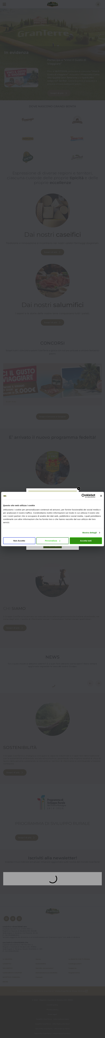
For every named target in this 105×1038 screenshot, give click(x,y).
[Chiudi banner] (101, 496)
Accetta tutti (86, 541)
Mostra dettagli (89, 532)
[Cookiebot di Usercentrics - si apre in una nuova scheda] (83, 496)
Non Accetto (19, 541)
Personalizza (52, 541)
